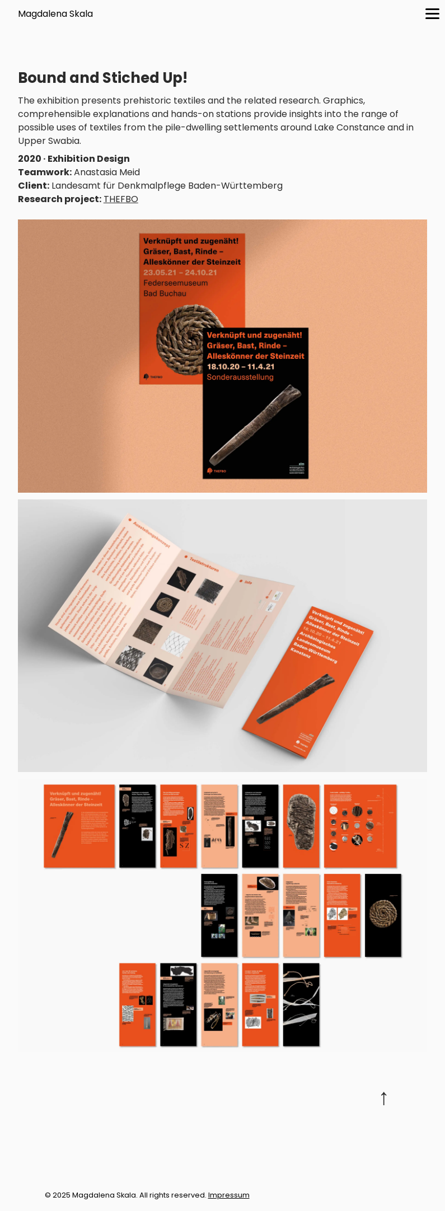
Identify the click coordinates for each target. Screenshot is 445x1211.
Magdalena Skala (55, 13)
